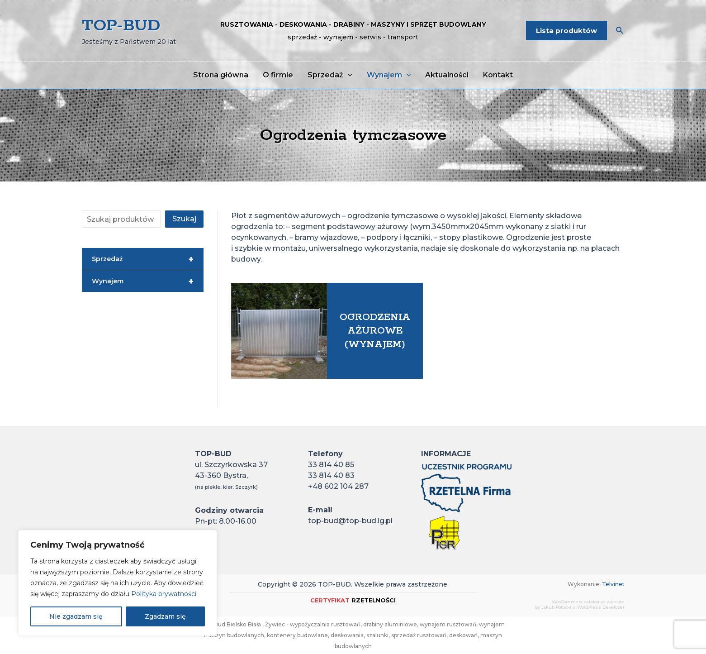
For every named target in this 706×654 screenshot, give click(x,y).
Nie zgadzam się (76, 616)
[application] (347, 75)
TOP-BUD (121, 25)
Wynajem (143, 281)
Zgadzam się (165, 616)
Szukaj (184, 219)
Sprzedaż (143, 259)
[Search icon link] (620, 32)
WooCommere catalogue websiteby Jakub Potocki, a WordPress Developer (580, 604)
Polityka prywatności (163, 594)
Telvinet (613, 584)
